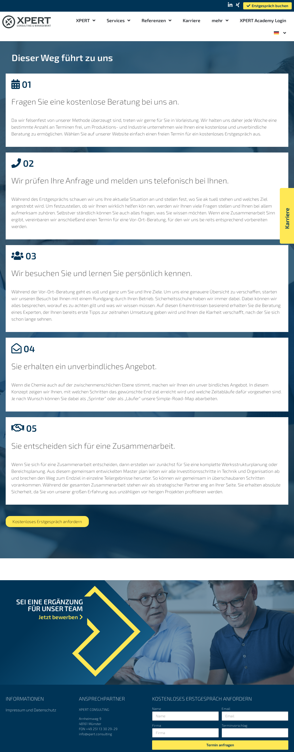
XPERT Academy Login (263, 20)
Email (226, 709)
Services (118, 20)
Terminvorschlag (234, 725)
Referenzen (156, 20)
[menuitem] (280, 33)
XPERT (85, 20)
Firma (156, 725)
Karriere (191, 20)
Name (156, 709)
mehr (220, 20)
